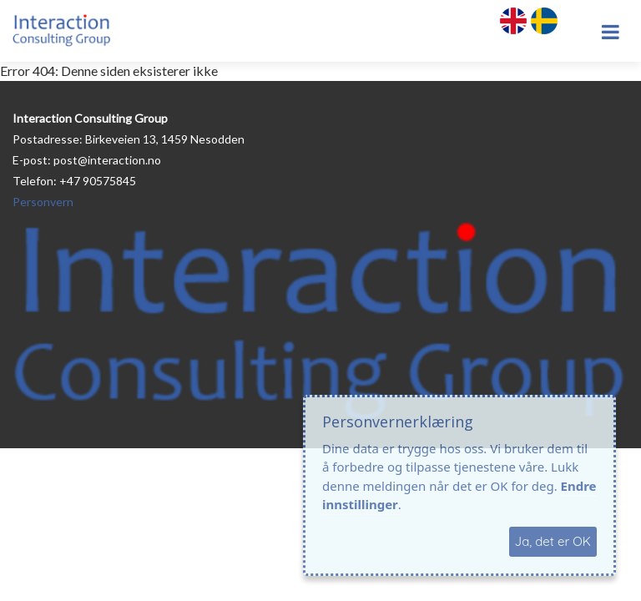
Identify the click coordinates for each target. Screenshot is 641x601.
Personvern (43, 201)
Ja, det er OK (553, 541)
